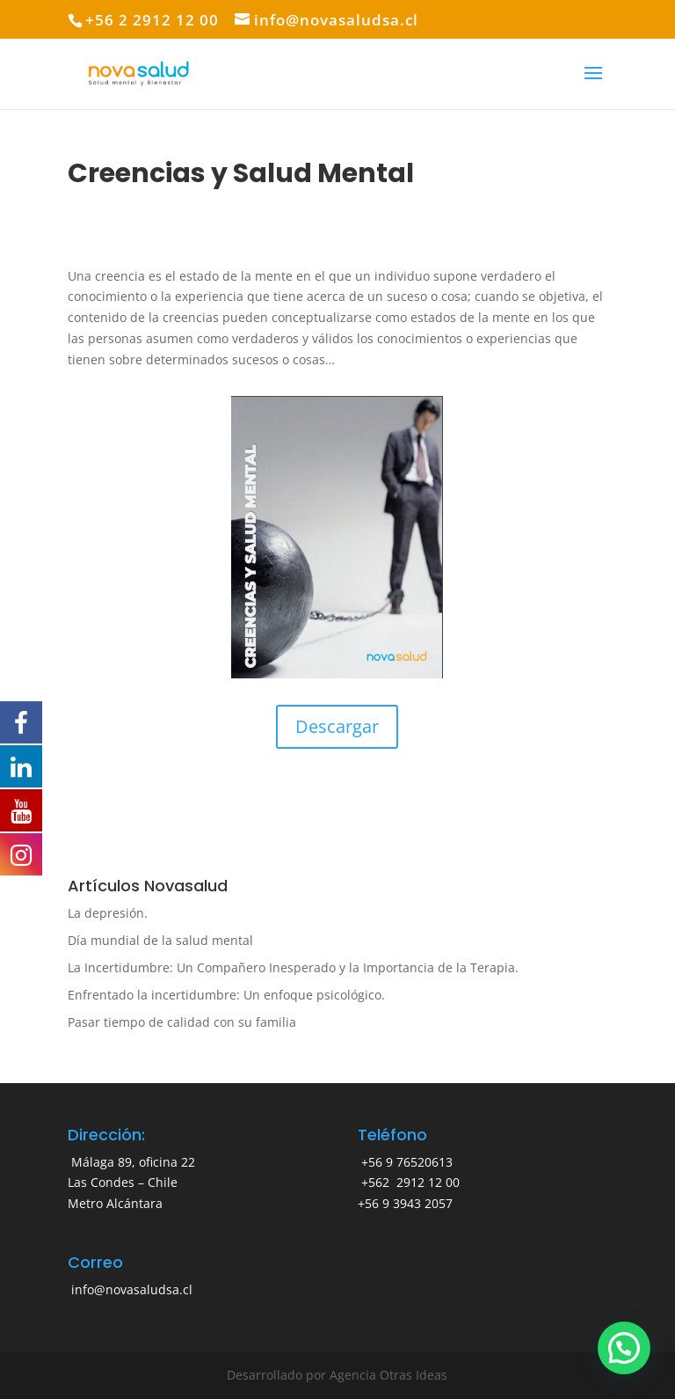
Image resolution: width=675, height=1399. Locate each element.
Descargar (337, 726)
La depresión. (108, 913)
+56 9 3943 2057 (405, 1203)
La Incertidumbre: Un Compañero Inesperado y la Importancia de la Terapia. (293, 967)
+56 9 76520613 (405, 1162)
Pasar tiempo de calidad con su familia (182, 1022)
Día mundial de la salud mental (160, 940)
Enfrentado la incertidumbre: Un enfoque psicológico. (226, 994)
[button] (624, 1348)
